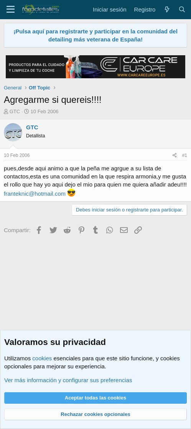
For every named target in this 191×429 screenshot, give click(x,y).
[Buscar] (182, 9)
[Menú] (11, 9)
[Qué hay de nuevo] (166, 9)
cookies (42, 358)
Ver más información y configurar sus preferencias (68, 380)
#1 (184, 155)
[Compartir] (174, 155)
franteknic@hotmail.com (35, 193)
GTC (15, 111)
